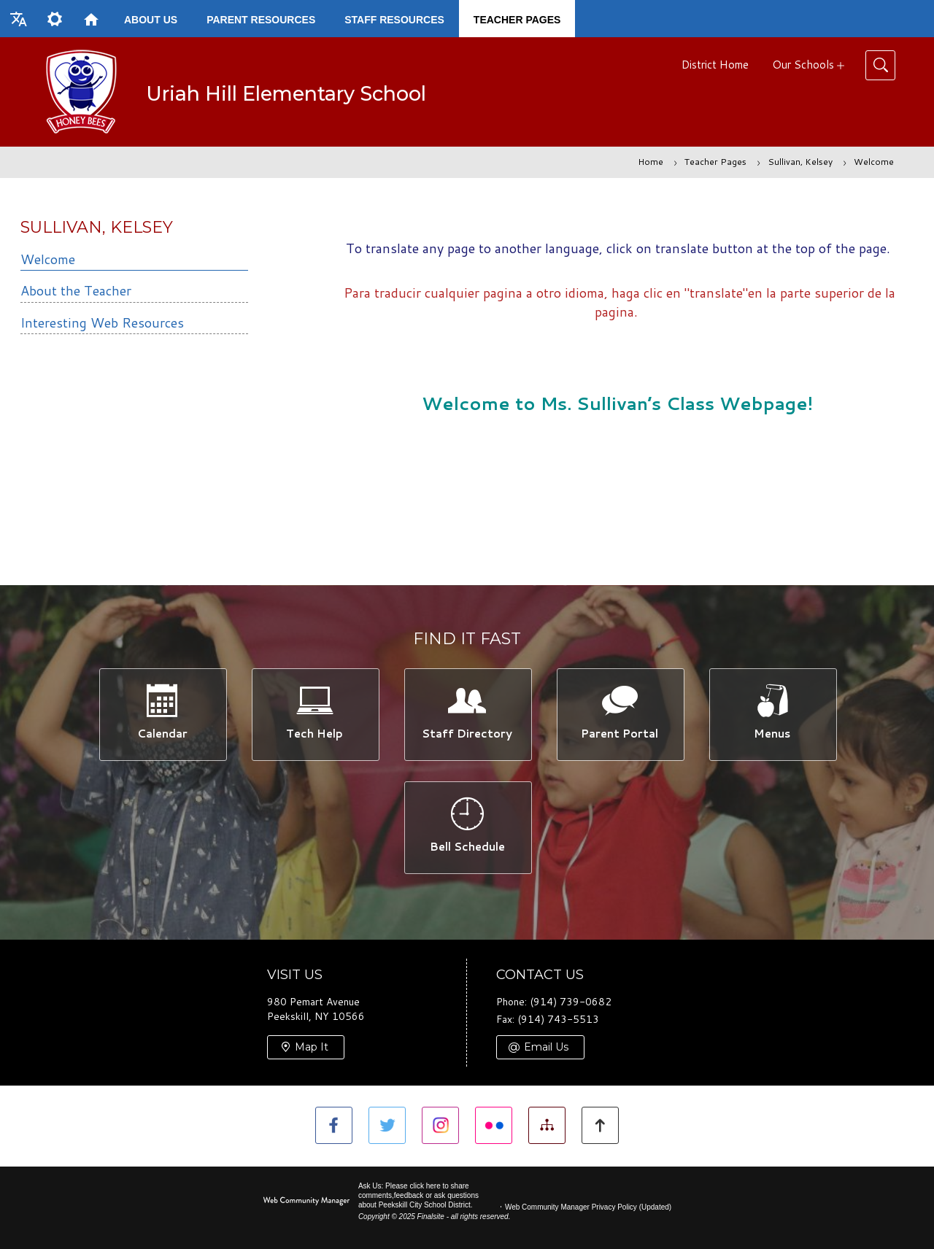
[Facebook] (333, 1125)
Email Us (546, 1046)
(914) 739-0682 (570, 1002)
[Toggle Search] (880, 65)
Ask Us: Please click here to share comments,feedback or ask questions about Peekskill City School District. (418, 1195)
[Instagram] (440, 1125)
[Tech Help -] (315, 713)
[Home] (91, 18)
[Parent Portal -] (620, 713)
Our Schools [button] (803, 64)
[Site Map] (547, 1125)
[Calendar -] (162, 713)
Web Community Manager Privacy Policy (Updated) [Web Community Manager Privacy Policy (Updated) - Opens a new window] (588, 1207)
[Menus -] (772, 713)
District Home (715, 64)
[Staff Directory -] (467, 713)
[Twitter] (387, 1125)
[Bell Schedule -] (467, 827)
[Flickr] (493, 1125)
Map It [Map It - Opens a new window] (311, 1046)
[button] (18, 18)
